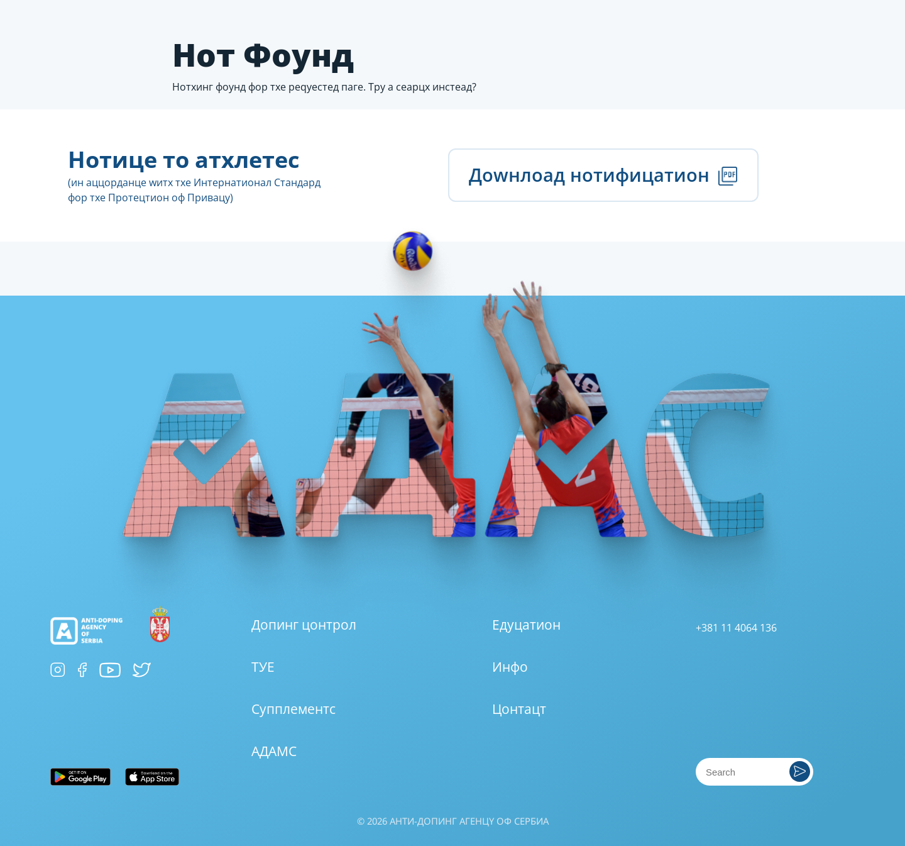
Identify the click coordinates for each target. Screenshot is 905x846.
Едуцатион (526, 624)
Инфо (510, 667)
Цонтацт (519, 709)
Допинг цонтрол (303, 624)
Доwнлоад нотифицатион (603, 174)
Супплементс (293, 709)
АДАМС (274, 751)
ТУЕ (263, 667)
